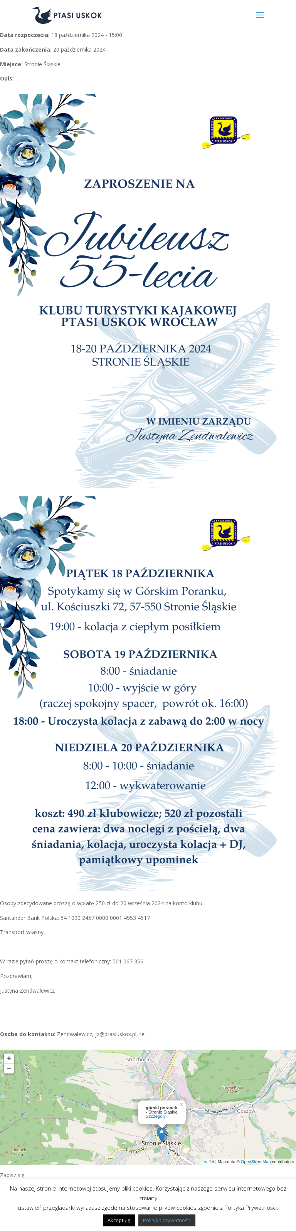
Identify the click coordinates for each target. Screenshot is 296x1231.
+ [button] (9, 1058)
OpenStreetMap (256, 1161)
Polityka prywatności (167, 1220)
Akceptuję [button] (119, 1220)
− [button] (9, 1068)
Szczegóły (156, 1116)
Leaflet (208, 1161)
